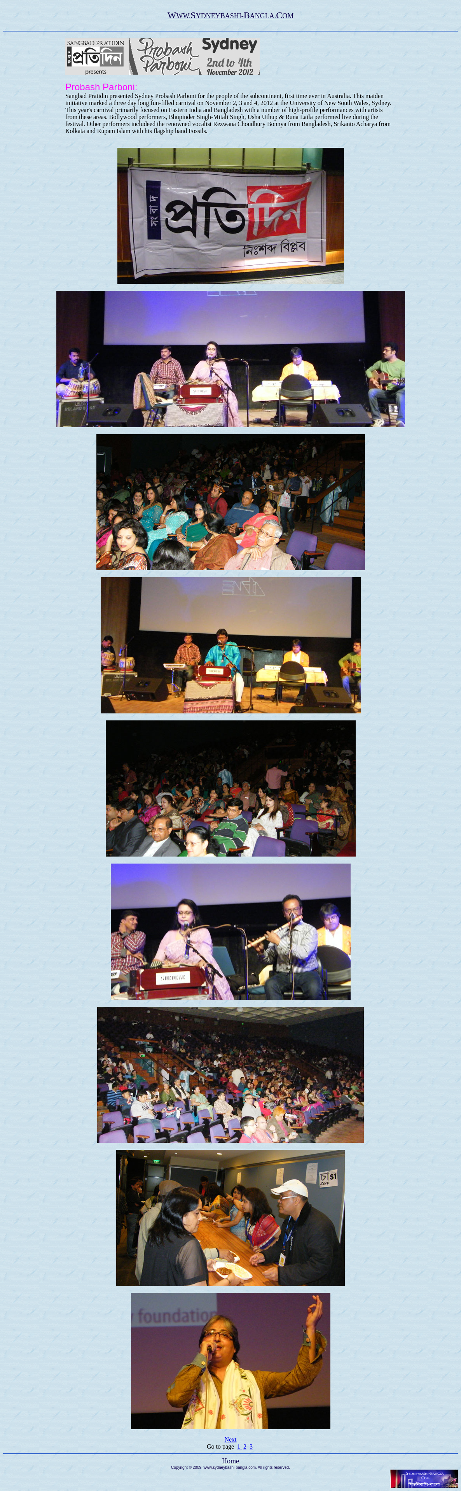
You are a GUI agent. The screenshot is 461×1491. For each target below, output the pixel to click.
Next (230, 1439)
